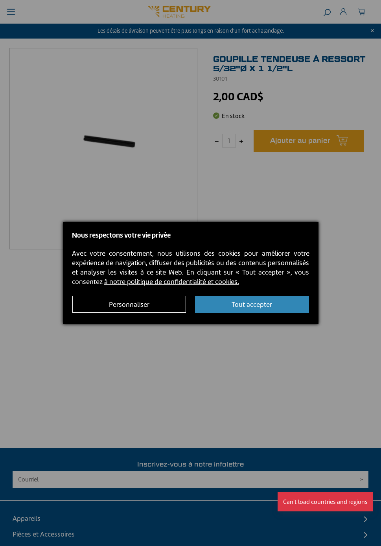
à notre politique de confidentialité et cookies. (171, 281)
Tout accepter (252, 304)
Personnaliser (129, 304)
